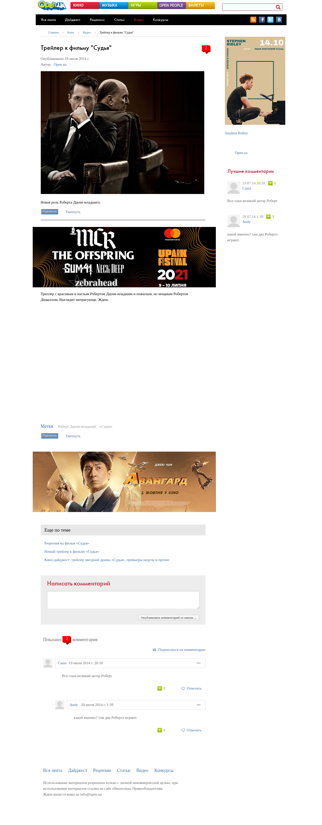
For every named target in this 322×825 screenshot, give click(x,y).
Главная (54, 32)
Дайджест (72, 19)
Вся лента (48, 19)
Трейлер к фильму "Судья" (117, 32)
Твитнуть (73, 212)
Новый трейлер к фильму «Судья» (72, 551)
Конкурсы (160, 19)
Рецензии (97, 19)
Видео (139, 19)
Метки (47, 426)
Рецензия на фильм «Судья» (67, 543)
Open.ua (60, 64)
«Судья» (106, 426)
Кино (70, 32)
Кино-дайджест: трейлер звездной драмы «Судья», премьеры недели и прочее (107, 560)
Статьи (119, 19)
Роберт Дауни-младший (77, 426)
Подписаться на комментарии (181, 650)
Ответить (194, 688)
